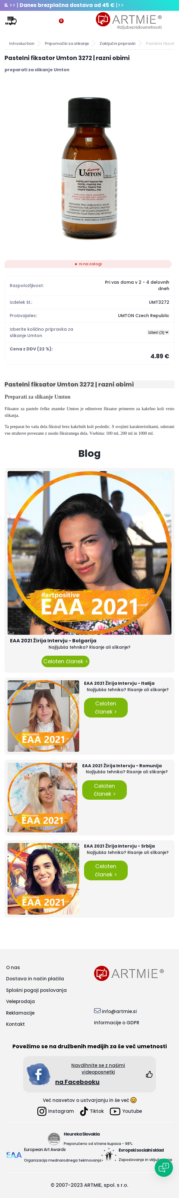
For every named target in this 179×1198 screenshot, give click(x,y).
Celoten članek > (65, 661)
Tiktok (92, 1111)
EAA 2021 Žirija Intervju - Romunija (122, 766)
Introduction (21, 43)
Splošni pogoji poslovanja (36, 990)
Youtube (126, 1111)
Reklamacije (20, 1013)
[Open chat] (164, 1168)
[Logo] (128, 21)
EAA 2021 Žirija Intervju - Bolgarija (53, 640)
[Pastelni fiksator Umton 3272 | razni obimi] (89, 167)
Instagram (55, 1111)
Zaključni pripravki (117, 43)
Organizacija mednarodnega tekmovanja (62, 1160)
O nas (13, 967)
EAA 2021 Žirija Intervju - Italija (119, 683)
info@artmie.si (119, 1011)
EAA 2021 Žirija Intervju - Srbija (119, 846)
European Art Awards (45, 1149)
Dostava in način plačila (35, 978)
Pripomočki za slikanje (67, 43)
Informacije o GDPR (116, 1022)
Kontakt (15, 1024)
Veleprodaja (20, 1001)
